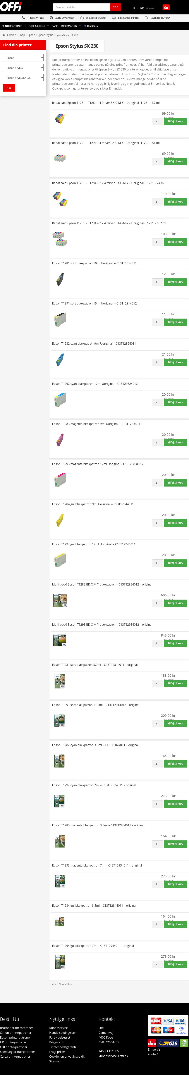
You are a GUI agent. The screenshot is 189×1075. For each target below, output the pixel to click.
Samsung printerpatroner (17, 1052)
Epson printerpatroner (15, 1037)
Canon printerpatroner (15, 1033)
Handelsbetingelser (62, 1033)
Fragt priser (57, 1052)
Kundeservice (58, 1028)
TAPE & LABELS (37, 26)
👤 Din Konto (91, 26)
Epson (31, 35)
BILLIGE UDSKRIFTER (128, 17)
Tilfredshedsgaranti (62, 1047)
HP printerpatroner (13, 1042)
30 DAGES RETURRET (96, 17)
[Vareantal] (157, 121)
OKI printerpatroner (13, 1047)
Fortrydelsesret (59, 1037)
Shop (22, 35)
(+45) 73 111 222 (36, 17)
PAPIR (55, 26)
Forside (11, 35)
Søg (115, 7)
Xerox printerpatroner (15, 1056)
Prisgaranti (56, 1042)
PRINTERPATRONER (12, 26)
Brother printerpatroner (16, 1028)
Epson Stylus (45, 35)
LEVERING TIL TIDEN (160, 17)
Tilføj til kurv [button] (175, 121)
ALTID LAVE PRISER (64, 17)
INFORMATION (69, 26)
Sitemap (55, 1061)
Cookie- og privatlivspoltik (67, 1056)
